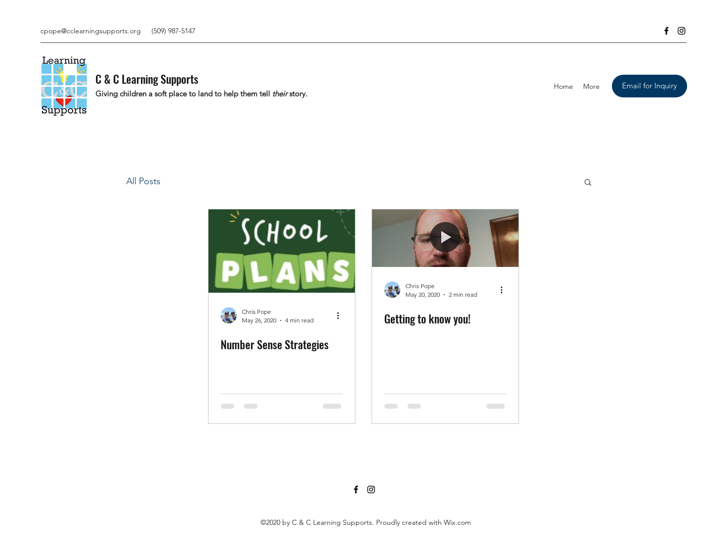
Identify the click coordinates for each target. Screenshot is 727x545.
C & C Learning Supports (146, 79)
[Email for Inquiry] (649, 86)
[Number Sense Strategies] (282, 251)
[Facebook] (666, 31)
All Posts (143, 181)
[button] (588, 183)
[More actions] (341, 315)
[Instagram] (682, 31)
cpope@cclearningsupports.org (90, 30)
